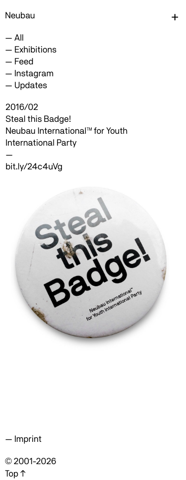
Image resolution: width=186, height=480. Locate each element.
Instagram (34, 73)
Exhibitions (35, 50)
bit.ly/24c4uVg (33, 166)
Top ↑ (15, 474)
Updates (30, 85)
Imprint (28, 439)
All (19, 38)
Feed (24, 61)
